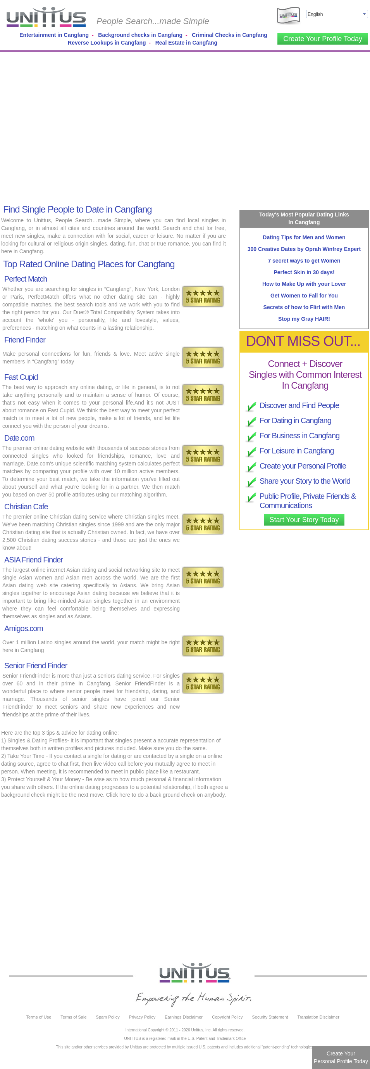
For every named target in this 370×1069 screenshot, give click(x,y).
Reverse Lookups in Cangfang (107, 43)
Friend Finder (24, 340)
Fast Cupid (21, 377)
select (365, 14)
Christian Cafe (26, 506)
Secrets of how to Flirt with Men (304, 307)
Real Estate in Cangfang (186, 43)
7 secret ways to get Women (304, 261)
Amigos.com (23, 628)
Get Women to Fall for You (304, 295)
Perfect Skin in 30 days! (304, 272)
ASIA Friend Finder (33, 559)
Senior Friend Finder (35, 665)
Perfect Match (25, 279)
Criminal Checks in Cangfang (229, 35)
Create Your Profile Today (322, 39)
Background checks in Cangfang (140, 35)
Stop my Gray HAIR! (304, 319)
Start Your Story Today (304, 520)
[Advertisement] (72, 126)
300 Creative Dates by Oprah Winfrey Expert (304, 249)
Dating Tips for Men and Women (304, 237)
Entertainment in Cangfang (54, 35)
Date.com (19, 438)
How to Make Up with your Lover (304, 284)
